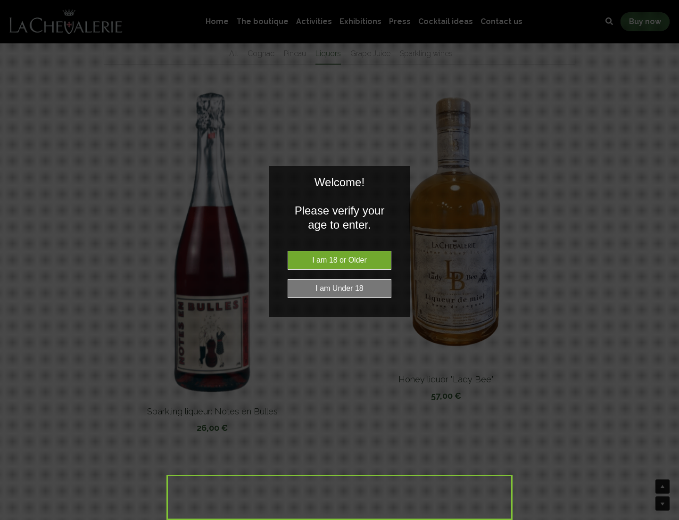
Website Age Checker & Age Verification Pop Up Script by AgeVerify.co (667, 517)
